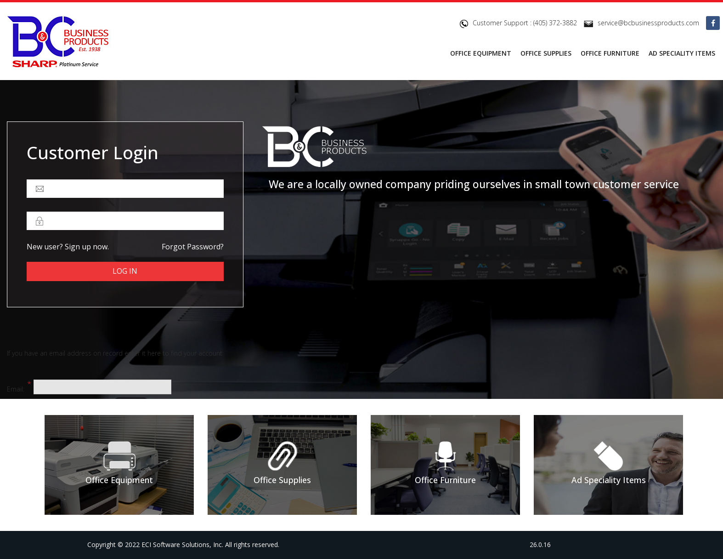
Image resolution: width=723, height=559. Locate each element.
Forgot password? (193, 247)
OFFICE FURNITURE (610, 53)
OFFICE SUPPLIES (545, 53)
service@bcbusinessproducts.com (648, 22)
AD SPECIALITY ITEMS (682, 53)
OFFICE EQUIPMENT (480, 53)
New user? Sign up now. (68, 247)
